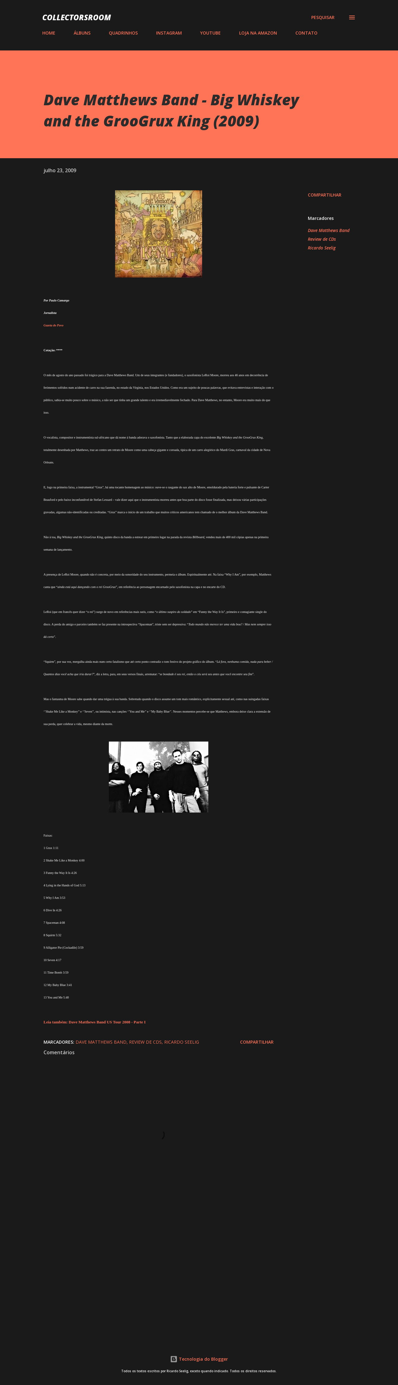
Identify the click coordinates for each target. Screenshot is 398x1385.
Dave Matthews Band (328, 230)
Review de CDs (322, 239)
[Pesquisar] (323, 17)
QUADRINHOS (123, 33)
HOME (48, 33)
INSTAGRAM (169, 33)
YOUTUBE (210, 33)
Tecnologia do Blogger (199, 1359)
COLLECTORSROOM (76, 17)
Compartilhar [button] (324, 195)
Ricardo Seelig (322, 248)
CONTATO (306, 33)
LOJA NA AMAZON (258, 33)
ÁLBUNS (82, 33)
